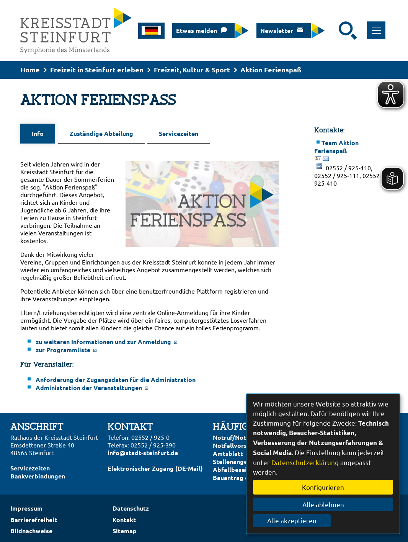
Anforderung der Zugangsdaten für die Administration (116, 377)
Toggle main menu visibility (379, 26)
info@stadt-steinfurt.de (143, 450)
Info (38, 133)
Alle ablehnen (323, 504)
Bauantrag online (238, 475)
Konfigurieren (323, 487)
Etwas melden (196, 30)
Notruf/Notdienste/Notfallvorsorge (242, 439)
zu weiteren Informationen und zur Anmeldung (107, 339)
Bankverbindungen (37, 473)
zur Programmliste (66, 347)
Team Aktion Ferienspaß (336, 147)
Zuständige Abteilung (98, 133)
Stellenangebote (237, 459)
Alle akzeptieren (323, 520)
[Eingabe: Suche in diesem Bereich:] (334, 30)
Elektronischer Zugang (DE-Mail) (155, 466)
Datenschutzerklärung (305, 462)
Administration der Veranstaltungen (92, 385)
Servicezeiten (173, 133)
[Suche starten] (348, 30)
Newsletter (276, 30)
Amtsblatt (228, 451)
